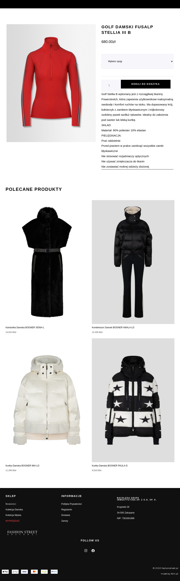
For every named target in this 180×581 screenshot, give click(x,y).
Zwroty (64, 521)
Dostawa (65, 515)
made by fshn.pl (169, 573)
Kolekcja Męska (13, 515)
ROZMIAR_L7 (108, 52)
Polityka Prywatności (71, 504)
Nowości (11, 504)
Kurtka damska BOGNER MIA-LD (22, 465)
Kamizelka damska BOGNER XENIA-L (25, 327)
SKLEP (11, 496)
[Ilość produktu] (111, 86)
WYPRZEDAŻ (13, 521)
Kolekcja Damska (14, 509)
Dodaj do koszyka (145, 84)
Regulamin (66, 509)
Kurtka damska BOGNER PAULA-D (110, 465)
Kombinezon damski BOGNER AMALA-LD (113, 327)
